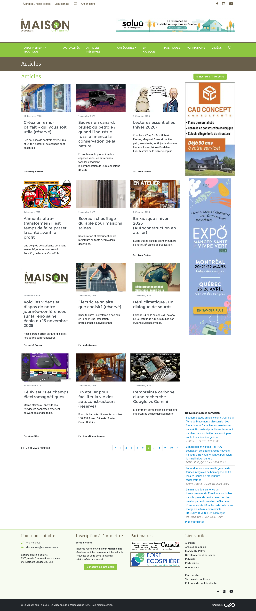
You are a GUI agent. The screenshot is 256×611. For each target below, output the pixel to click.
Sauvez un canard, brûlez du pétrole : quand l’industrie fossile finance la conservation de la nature (96, 134)
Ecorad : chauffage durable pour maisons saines (100, 223)
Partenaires (192, 563)
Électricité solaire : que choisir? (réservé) (99, 304)
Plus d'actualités (194, 521)
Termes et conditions (197, 579)
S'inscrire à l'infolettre (210, 76)
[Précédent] (115, 448)
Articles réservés (93, 49)
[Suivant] (177, 448)
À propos (190, 542)
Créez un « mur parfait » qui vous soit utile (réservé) (45, 127)
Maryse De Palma (195, 551)
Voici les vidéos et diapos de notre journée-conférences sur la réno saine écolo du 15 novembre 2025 (46, 314)
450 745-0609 (33, 542)
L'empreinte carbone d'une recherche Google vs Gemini (154, 397)
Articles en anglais (195, 546)
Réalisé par (217, 605)
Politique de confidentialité (201, 583)
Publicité (190, 559)
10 (171, 447)
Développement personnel (200, 555)
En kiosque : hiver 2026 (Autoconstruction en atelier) (154, 225)
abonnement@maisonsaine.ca (42, 547)
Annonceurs (192, 567)
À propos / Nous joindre (37, 3)
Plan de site (192, 575)
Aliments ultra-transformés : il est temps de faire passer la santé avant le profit (45, 228)
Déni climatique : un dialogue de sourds (153, 304)
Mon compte (62, 3)
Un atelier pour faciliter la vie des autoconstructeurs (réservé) (96, 399)
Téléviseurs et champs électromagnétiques (46, 394)
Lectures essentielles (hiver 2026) (154, 125)
